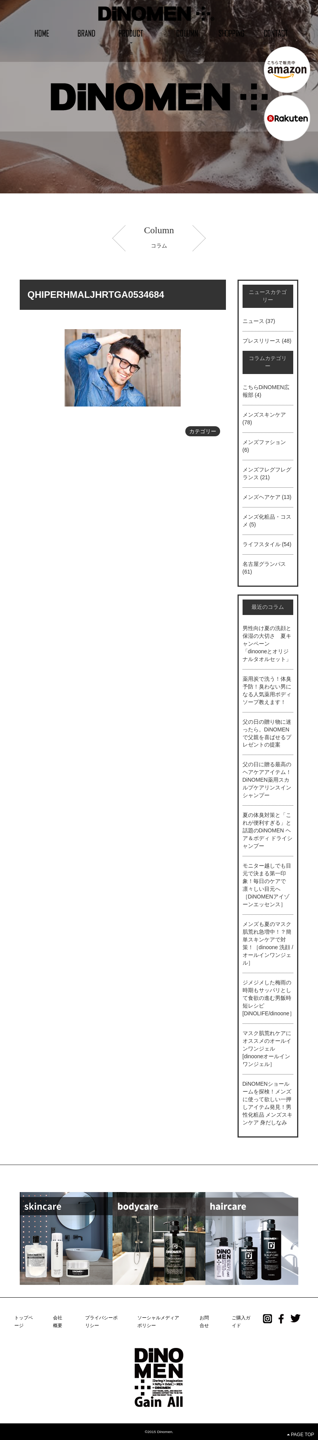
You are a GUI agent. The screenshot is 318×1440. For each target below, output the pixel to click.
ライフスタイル (261, 544)
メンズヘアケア (261, 497)
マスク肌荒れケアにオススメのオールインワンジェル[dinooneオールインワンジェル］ (267, 1048)
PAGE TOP (300, 1434)
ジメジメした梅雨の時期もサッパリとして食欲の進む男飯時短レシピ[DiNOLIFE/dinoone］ (269, 997)
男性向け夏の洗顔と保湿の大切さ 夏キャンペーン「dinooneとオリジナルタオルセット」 (267, 643)
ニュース (253, 321)
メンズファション (264, 442)
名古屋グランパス (264, 564)
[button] (131, 32)
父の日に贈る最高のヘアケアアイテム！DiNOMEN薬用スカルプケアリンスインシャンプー (267, 779)
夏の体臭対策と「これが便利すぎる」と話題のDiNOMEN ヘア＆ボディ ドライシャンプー (268, 830)
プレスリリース (261, 341)
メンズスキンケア (264, 415)
